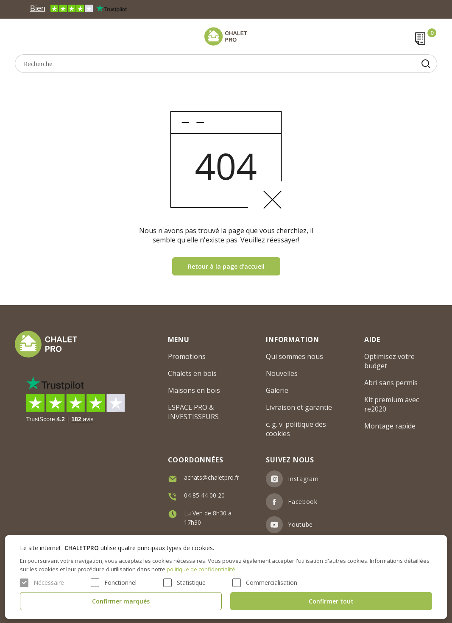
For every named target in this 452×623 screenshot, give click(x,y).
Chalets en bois (192, 373)
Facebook (303, 502)
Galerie (277, 390)
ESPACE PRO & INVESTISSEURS (193, 412)
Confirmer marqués (121, 601)
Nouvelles (282, 373)
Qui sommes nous (294, 356)
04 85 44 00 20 (204, 495)
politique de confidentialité (201, 569)
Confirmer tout (331, 601)
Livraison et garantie (299, 407)
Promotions (187, 356)
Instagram (303, 479)
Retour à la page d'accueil (226, 266)
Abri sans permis (391, 382)
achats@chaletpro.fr (211, 477)
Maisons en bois (194, 390)
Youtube (300, 524)
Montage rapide (390, 426)
